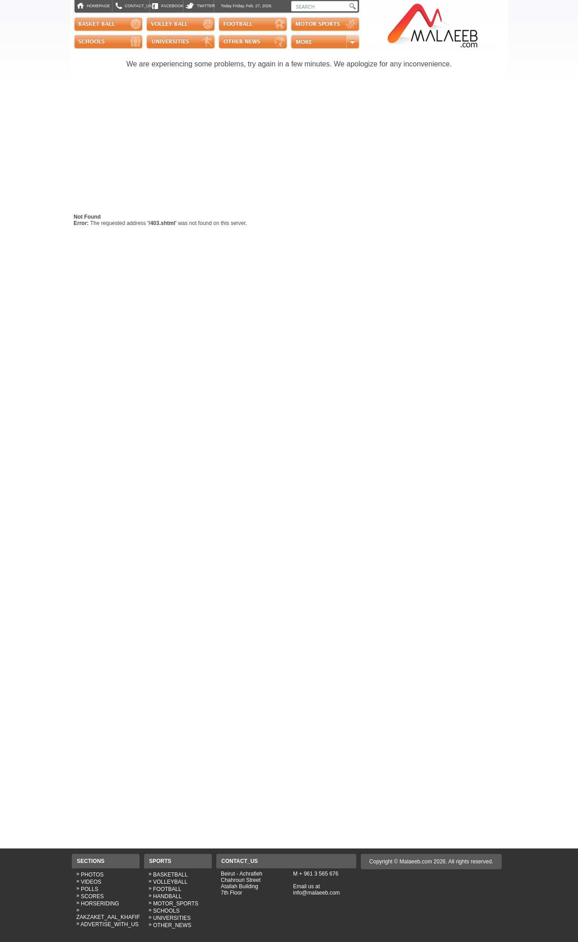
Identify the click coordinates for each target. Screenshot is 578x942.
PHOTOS (92, 875)
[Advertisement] (288, 145)
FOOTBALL (167, 889)
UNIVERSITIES (172, 918)
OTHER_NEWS (172, 925)
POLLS (89, 889)
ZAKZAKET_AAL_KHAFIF (108, 917)
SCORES (92, 896)
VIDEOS (91, 882)
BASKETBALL (170, 875)
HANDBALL (167, 896)
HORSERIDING (100, 903)
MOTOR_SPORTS (175, 903)
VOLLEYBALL (170, 882)
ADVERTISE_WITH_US (109, 924)
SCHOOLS (166, 911)
